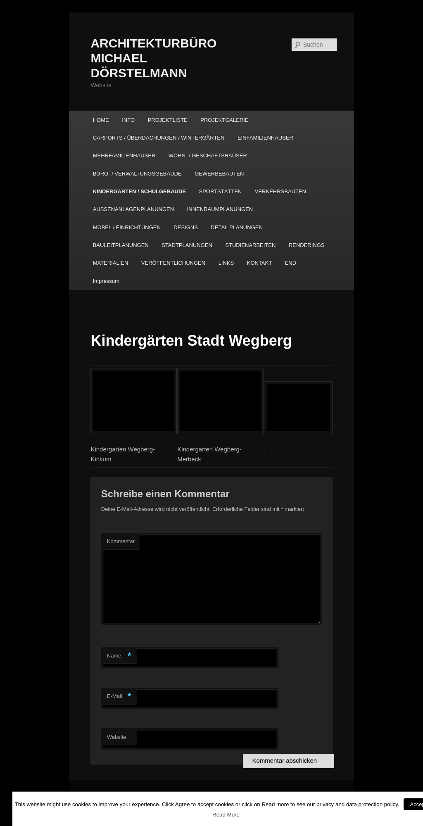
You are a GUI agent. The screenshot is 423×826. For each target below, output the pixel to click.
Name (119, 656)
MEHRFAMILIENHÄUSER (124, 155)
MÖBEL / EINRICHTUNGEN (127, 227)
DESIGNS (185, 227)
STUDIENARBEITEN (250, 245)
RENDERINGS (307, 245)
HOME (101, 120)
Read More (226, 815)
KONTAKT (259, 263)
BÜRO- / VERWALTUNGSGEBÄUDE (137, 174)
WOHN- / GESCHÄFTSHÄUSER (208, 155)
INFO (128, 120)
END (290, 263)
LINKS (226, 263)
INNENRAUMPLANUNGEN (220, 209)
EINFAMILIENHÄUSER (265, 138)
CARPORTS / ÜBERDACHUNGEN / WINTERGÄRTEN (159, 138)
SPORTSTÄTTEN (220, 191)
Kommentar (121, 541)
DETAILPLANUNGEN (236, 227)
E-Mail (119, 697)
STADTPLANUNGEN (187, 245)
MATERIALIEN (110, 263)
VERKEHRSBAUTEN (280, 191)
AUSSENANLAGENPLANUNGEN (133, 209)
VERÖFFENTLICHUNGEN (173, 263)
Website (116, 737)
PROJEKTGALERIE (224, 120)
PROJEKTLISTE (168, 120)
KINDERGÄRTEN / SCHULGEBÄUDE (139, 191)
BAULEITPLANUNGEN (121, 245)
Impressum (106, 281)
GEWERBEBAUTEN (219, 174)
